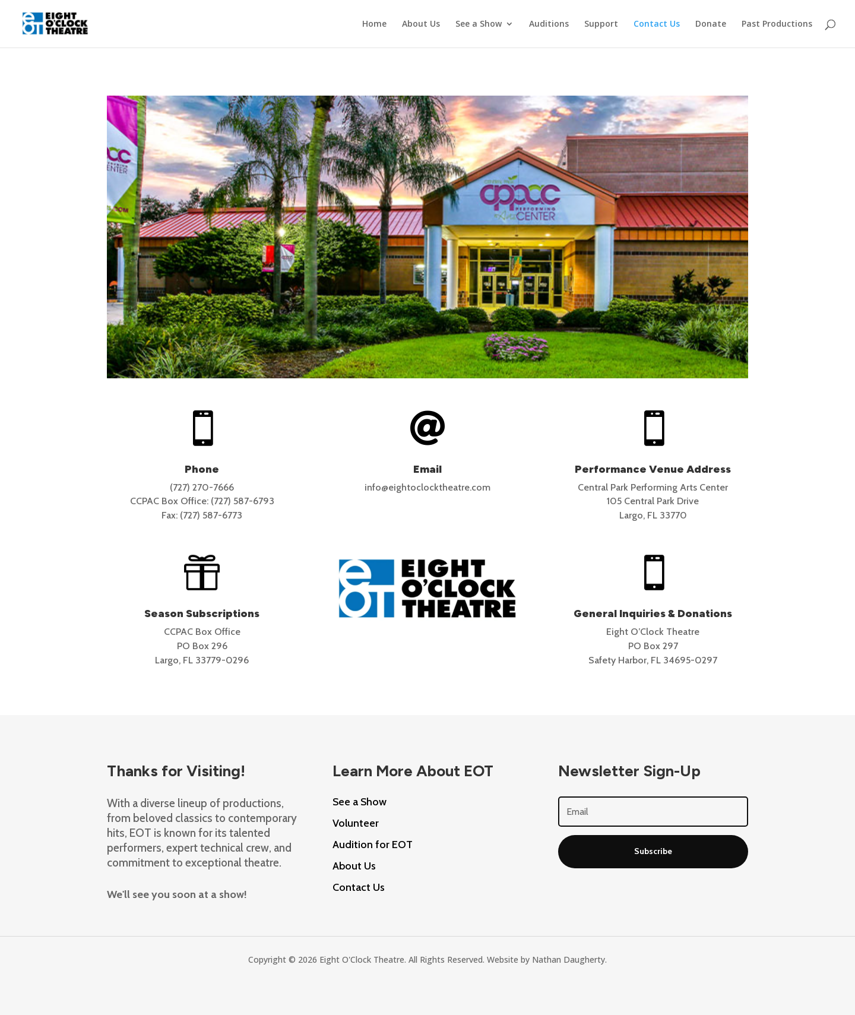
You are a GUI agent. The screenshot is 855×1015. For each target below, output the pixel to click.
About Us (421, 24)
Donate (710, 24)
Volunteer (355, 823)
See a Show (478, 24)
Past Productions (777, 24)
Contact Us (657, 24)
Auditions (549, 24)
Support (601, 24)
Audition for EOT (372, 844)
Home (374, 24)
